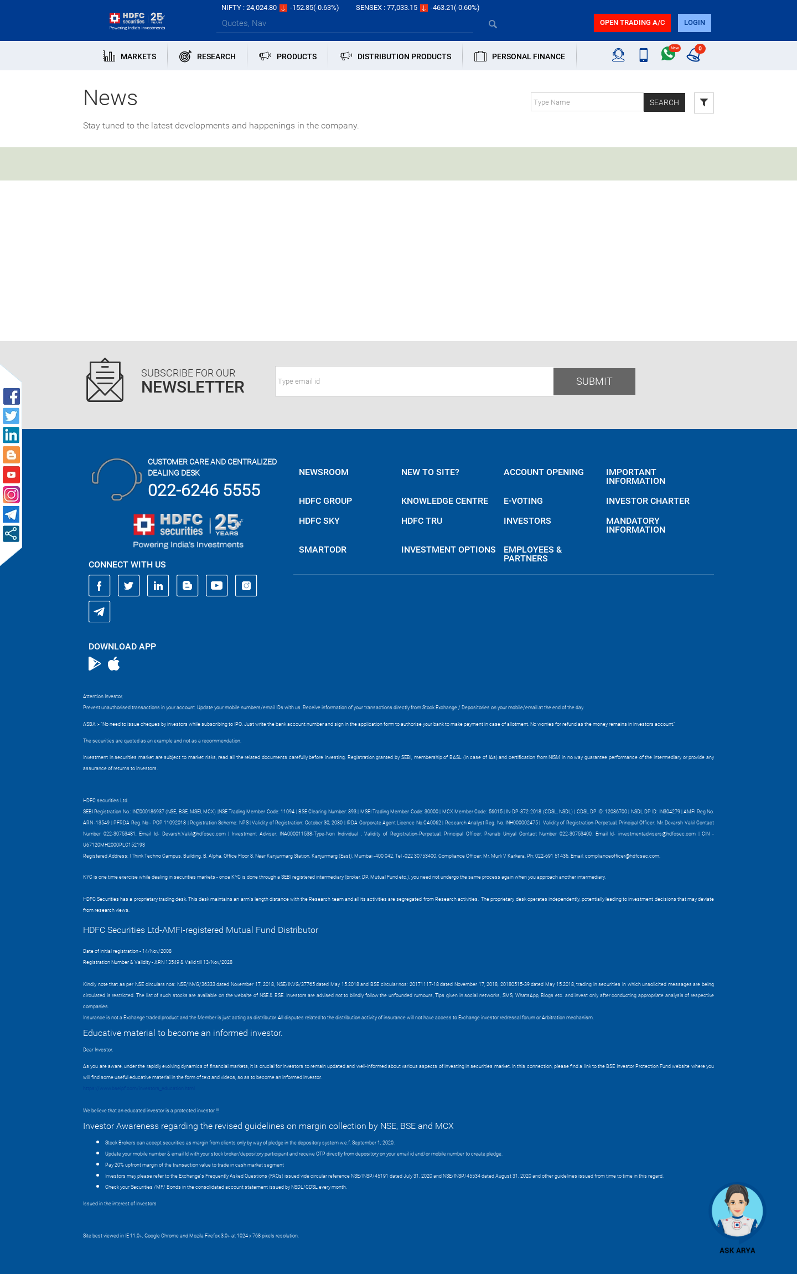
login (694, 22)
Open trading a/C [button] (632, 22)
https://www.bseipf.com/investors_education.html (139, 1088)
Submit (594, 381)
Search (664, 102)
